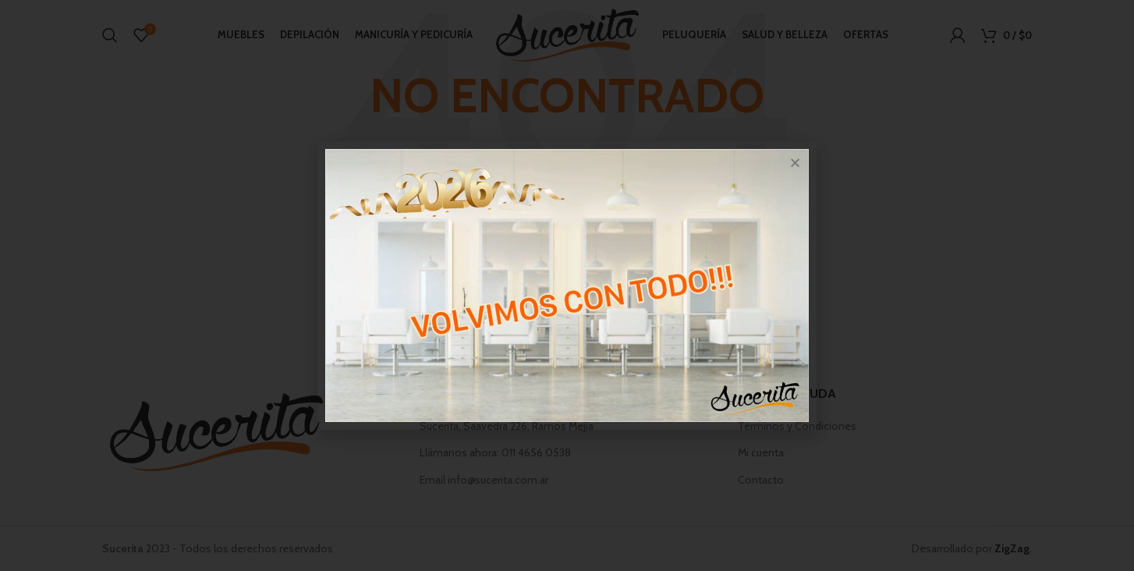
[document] (567, 285)
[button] (795, 162)
